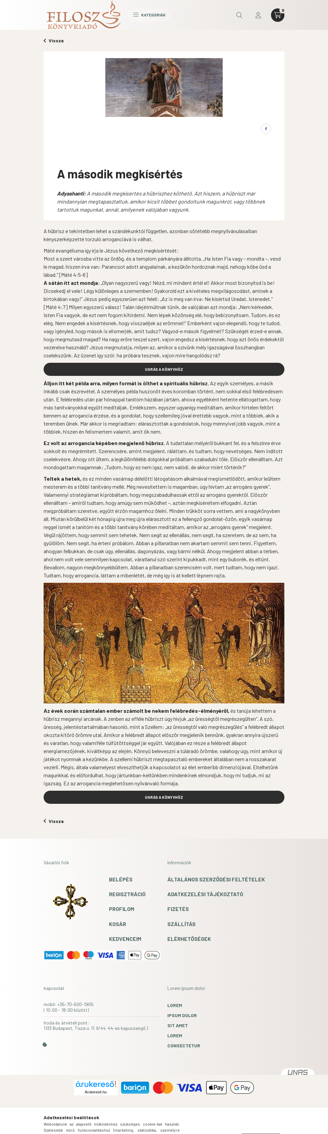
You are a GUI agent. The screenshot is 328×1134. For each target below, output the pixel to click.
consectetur (183, 1045)
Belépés (120, 879)
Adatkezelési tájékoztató (205, 894)
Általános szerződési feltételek (216, 879)
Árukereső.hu (96, 1092)
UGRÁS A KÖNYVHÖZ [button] (164, 369)
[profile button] (258, 15)
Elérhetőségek (189, 938)
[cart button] (277, 15)
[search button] (239, 15)
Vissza (54, 40)
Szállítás (181, 924)
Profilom (121, 909)
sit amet (177, 1025)
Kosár (117, 924)
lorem (174, 1005)
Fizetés (178, 909)
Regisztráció (127, 894)
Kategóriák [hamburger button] (149, 14)
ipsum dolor (182, 1015)
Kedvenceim (125, 938)
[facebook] (266, 129)
